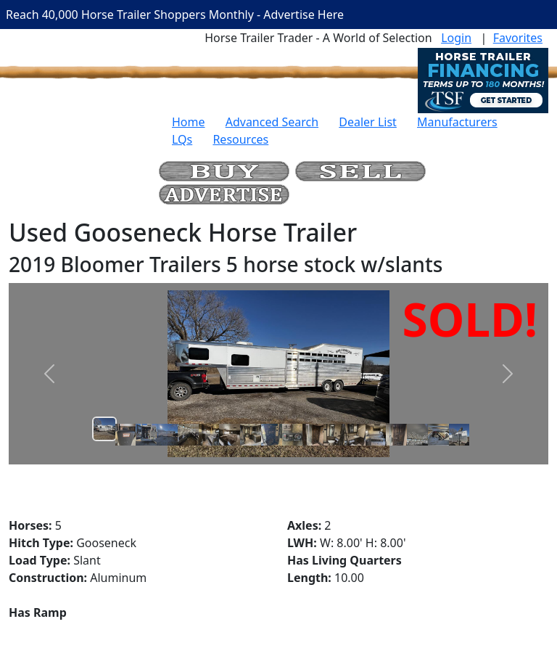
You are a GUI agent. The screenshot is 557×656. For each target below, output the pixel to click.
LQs (182, 139)
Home (188, 122)
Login (456, 38)
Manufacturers (457, 122)
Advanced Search (272, 122)
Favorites (517, 38)
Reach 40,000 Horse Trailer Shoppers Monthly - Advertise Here (175, 14)
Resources (240, 139)
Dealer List (368, 122)
